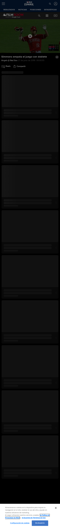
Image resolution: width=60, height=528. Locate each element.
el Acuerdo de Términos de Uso (34, 518)
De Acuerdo (39, 523)
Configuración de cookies (19, 523)
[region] (30, 516)
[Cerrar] (56, 508)
